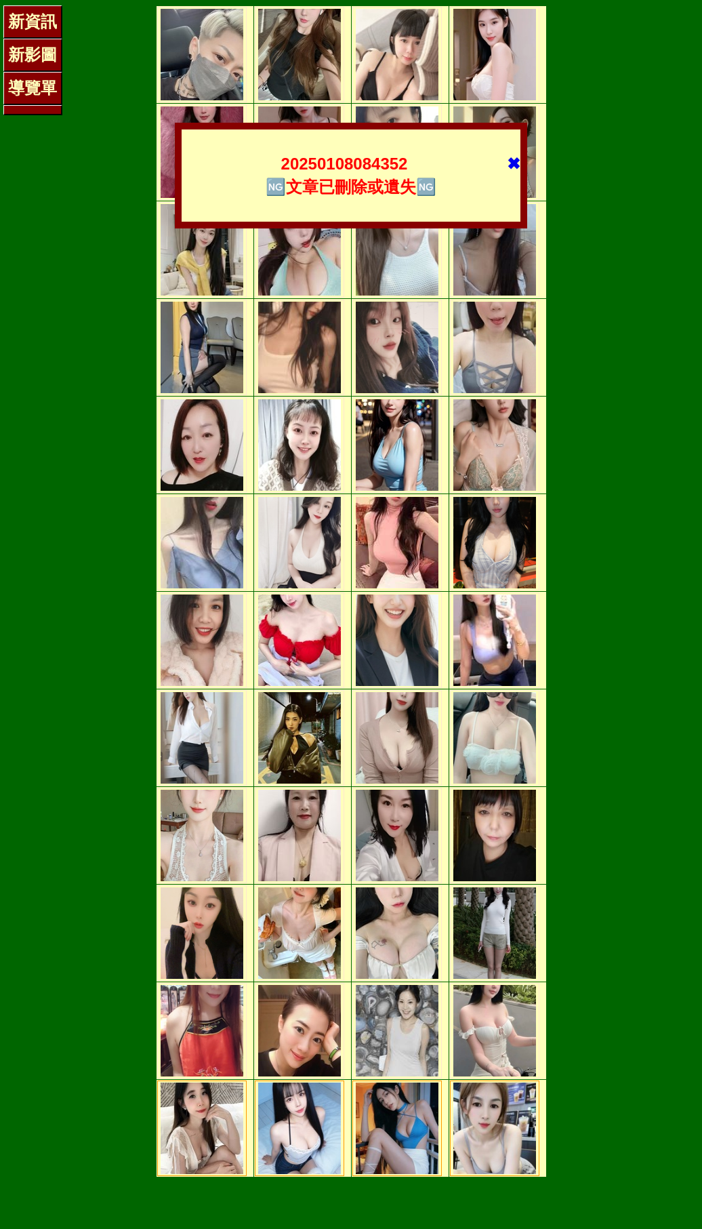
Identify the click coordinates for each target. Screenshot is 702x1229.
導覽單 (32, 88)
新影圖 (32, 54)
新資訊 (32, 21)
